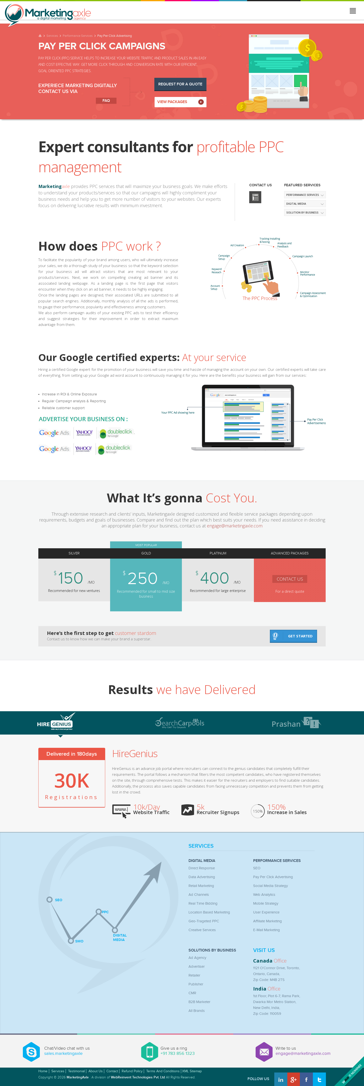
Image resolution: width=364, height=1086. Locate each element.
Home (42, 1071)
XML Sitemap (192, 1071)
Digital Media (202, 861)
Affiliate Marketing (267, 921)
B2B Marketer (199, 1002)
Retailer (194, 975)
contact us (280, 579)
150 (71, 578)
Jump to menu (353, 11)
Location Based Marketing (209, 912)
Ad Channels (199, 895)
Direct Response (202, 868)
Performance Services (78, 36)
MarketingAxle (78, 1077)
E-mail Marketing (266, 930)
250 (140, 579)
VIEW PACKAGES (172, 102)
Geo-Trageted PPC (204, 921)
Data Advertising (202, 877)
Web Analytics (264, 895)
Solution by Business (302, 212)
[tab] (84, 720)
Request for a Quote (180, 84)
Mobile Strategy (265, 903)
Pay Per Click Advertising (273, 877)
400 (209, 578)
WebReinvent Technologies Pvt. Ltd (138, 1077)
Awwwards (348, 1070)
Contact (112, 1071)
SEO (256, 868)
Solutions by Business (212, 950)
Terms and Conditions (163, 1071)
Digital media (296, 203)
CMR (192, 993)
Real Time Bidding (203, 903)
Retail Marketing (201, 886)
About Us (95, 1071)
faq (106, 100)
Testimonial (76, 1071)
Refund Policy (132, 1071)
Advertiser (197, 967)
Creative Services (202, 930)
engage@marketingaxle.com (234, 526)
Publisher (196, 984)
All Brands (197, 1011)
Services (52, 36)
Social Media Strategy (270, 886)
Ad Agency (197, 958)
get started (293, 636)
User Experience (266, 912)
